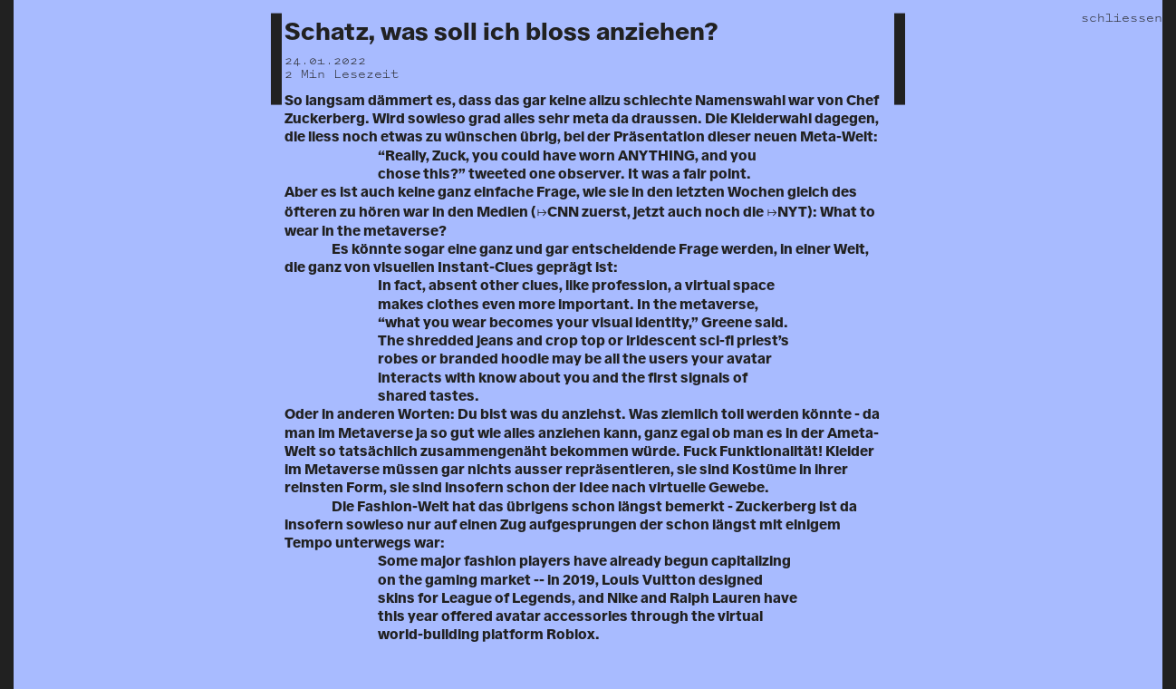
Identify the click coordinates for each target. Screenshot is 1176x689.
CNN (563, 212)
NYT (792, 212)
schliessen (1121, 17)
